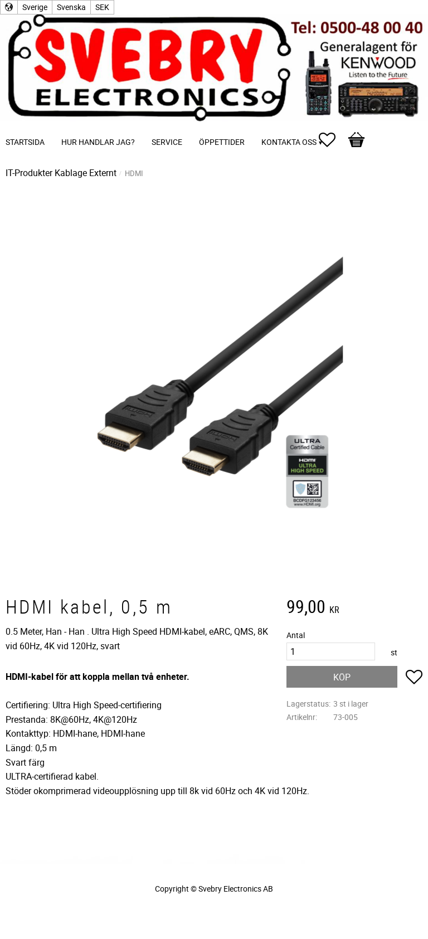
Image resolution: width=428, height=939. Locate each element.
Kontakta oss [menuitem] (289, 142)
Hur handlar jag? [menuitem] (98, 142)
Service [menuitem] (167, 142)
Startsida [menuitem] (25, 142)
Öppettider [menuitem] (222, 142)
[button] (333, 140)
